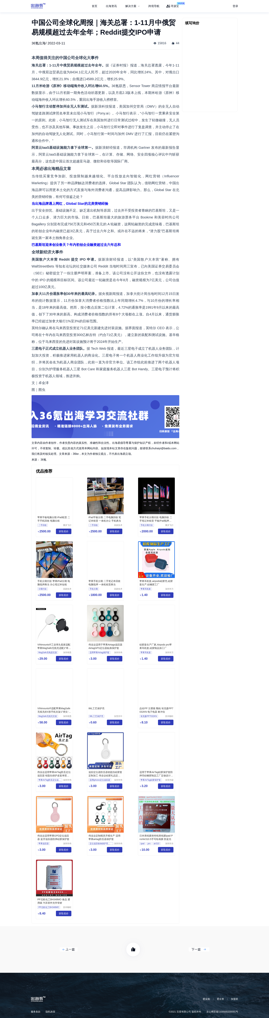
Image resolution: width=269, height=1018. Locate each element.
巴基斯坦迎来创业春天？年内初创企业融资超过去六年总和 (76, 245)
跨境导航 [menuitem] (153, 6)
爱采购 (206, 999)
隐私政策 (50, 1011)
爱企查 (220, 999)
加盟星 (234, 999)
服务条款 (35, 1011)
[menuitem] (132, 6)
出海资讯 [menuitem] (111, 6)
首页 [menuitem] (94, 6)
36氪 (43, 459)
